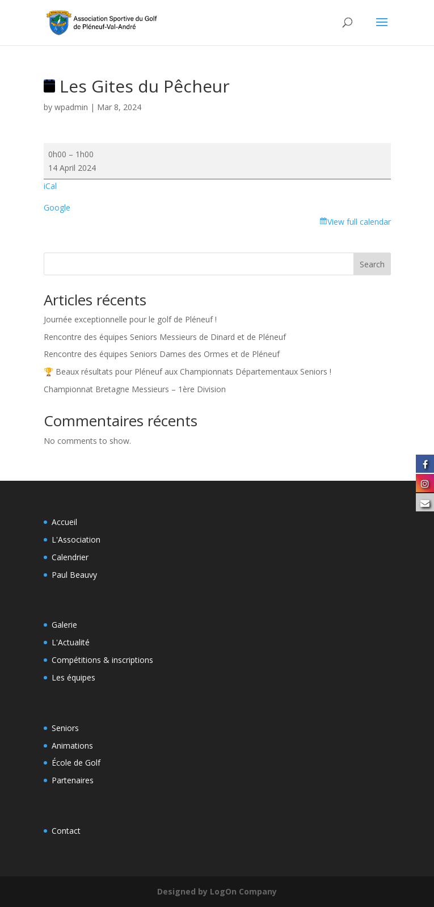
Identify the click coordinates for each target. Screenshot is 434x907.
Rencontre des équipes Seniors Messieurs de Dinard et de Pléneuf (165, 336)
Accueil (64, 522)
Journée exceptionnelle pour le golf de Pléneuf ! (130, 319)
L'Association (76, 539)
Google (57, 207)
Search (372, 264)
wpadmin (71, 107)
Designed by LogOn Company (217, 891)
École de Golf (76, 762)
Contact (66, 830)
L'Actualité (71, 642)
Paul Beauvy (74, 574)
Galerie (64, 624)
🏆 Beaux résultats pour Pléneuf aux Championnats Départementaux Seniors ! (187, 371)
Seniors (65, 728)
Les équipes (73, 677)
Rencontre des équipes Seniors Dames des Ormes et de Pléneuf (162, 353)
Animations (72, 745)
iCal (50, 185)
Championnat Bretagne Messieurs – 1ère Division (135, 389)
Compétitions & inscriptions (102, 659)
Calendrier (70, 557)
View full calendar (359, 221)
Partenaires (73, 780)
